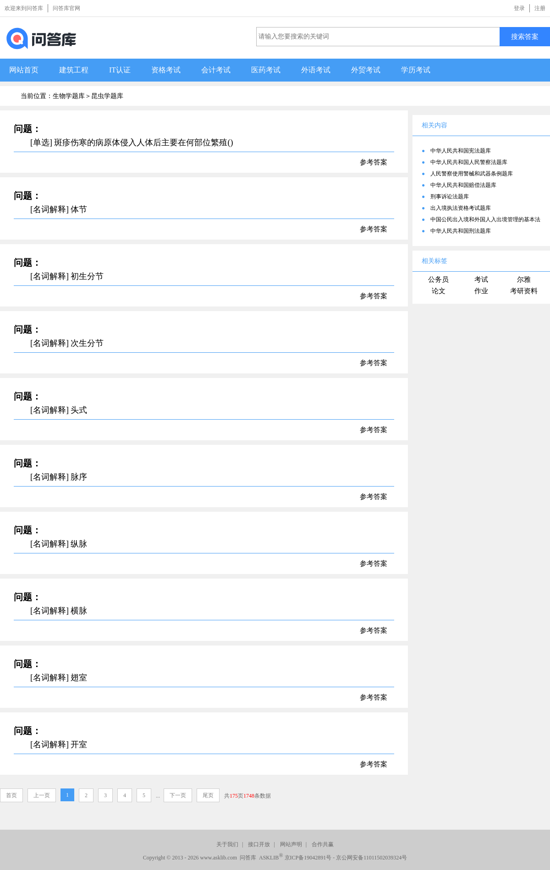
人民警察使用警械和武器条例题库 (471, 173)
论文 (439, 291)
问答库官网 (66, 8)
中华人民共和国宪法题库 (460, 151)
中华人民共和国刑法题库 (460, 231)
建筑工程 (73, 70)
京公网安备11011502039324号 (371, 857)
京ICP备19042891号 (308, 857)
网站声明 (291, 844)
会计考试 (216, 70)
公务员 (438, 279)
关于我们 (227, 844)
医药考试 (265, 70)
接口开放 (259, 844)
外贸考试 (365, 70)
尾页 (208, 795)
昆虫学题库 (107, 96)
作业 (481, 291)
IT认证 (120, 70)
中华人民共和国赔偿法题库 (463, 185)
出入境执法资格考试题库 (460, 208)
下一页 (178, 795)
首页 (11, 795)
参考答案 (373, 162)
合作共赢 (323, 844)
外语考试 (315, 70)
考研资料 (524, 291)
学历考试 (415, 70)
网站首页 (23, 70)
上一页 (41, 795)
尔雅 (524, 279)
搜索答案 (525, 36)
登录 (519, 8)
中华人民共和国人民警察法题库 (468, 162)
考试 (481, 279)
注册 (539, 8)
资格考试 (166, 70)
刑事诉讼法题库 (449, 196)
